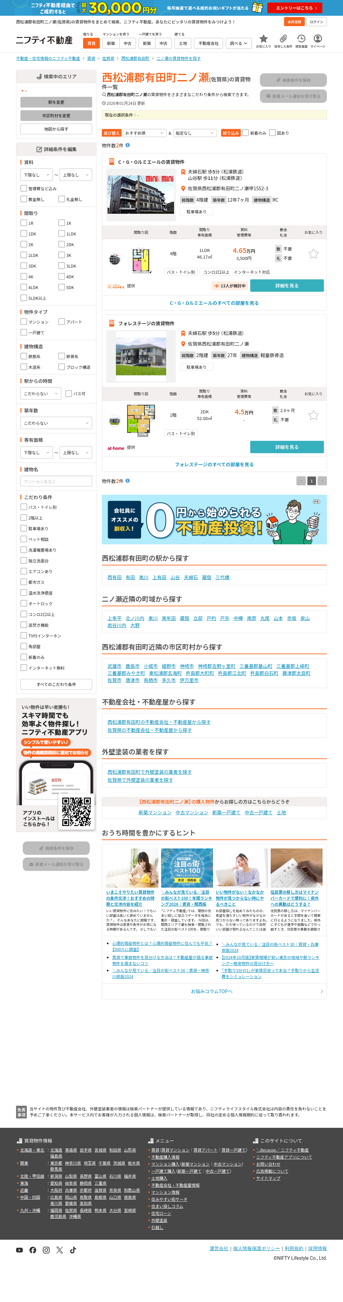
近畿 (24, 1190)
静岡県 (86, 1183)
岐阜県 (71, 1183)
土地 (281, 812)
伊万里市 (189, 680)
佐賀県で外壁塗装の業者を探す (140, 779)
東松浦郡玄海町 (165, 673)
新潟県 (56, 1176)
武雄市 (115, 666)
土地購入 (159, 1178)
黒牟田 (169, 618)
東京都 (56, 1163)
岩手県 (86, 1150)
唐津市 (133, 680)
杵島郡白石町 (264, 673)
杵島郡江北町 (232, 673)
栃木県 (134, 1163)
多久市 (169, 680)
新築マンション (155, 812)
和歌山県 (132, 1190)
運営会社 (219, 1248)
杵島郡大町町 (200, 673)
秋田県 (115, 1150)
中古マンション (192, 812)
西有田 (115, 577)
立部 (198, 618)
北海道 (56, 1150)
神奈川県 (73, 1163)
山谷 (175, 577)
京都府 (86, 1190)
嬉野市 (169, 666)
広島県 (56, 1197)
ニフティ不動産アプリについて (284, 1157)
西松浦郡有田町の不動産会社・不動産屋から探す (159, 721)
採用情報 (317, 1248)
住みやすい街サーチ (169, 1199)
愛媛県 (71, 1203)
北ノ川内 (135, 618)
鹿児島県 (58, 1216)
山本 (278, 618)
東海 (24, 1183)
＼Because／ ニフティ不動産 (282, 1150)
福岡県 (56, 1210)
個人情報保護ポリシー (256, 1248)
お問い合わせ (268, 1164)
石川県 (115, 1176)
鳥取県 (86, 1197)
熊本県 (100, 1210)
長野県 (86, 1176)
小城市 (151, 666)
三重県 (100, 1183)
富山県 (100, 1176)
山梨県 (71, 1176)
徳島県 (130, 1197)
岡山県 (71, 1197)
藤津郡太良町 (296, 673)
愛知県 (56, 1183)
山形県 (130, 1150)
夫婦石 (191, 577)
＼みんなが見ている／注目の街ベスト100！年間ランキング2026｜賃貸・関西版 (186, 898)
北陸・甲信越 (32, 1176)
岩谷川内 (117, 625)
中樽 (238, 618)
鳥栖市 (151, 680)
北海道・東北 (32, 1150)
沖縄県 (75, 1216)
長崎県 (86, 1210)
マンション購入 (165, 1164)
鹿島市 (133, 666)
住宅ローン (161, 1213)
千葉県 (104, 1163)
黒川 (143, 577)
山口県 (115, 1197)
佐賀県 (71, 1210)
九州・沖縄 (30, 1210)
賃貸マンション (175, 1150)
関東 (24, 1163)
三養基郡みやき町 (126, 673)
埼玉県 (90, 1163)
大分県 (115, 1210)
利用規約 (294, 1248)
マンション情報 (165, 1192)
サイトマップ (268, 1178)
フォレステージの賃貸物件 (146, 323)
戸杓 (211, 618)
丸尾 (265, 618)
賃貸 (155, 1150)
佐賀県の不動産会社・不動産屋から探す (150, 730)
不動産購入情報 (165, 1157)
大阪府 (56, 1190)
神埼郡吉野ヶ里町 (216, 666)
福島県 (56, 1156)
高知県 (86, 1203)
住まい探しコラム (167, 1206)
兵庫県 (71, 1190)
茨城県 (119, 1163)
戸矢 (224, 618)
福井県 (130, 1176)
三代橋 (222, 577)
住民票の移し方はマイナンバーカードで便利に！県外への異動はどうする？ (295, 898)
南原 (251, 618)
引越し (157, 1227)
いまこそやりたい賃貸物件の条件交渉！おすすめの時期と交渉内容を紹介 (130, 898)
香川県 (56, 1203)
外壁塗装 (159, 1220)
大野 (135, 625)
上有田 (159, 577)
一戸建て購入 (163, 1171)
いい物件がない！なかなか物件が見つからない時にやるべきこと (240, 898)
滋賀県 (100, 1190)
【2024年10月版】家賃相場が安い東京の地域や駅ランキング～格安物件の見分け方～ (271, 960)
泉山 (305, 618)
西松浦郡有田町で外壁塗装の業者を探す (150, 771)
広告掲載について (272, 1171)
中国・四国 (30, 1197)
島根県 (100, 1197)
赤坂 (291, 618)
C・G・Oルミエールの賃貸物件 (151, 161)
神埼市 (187, 666)
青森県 (71, 1150)
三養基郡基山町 (255, 666)
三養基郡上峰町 (292, 666)
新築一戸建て (226, 812)
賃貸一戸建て (233, 1150)
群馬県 (56, 1169)
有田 (130, 577)
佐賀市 (115, 680)
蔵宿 (206, 577)
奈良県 (115, 1190)
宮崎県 (130, 1210)
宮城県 (100, 1150)
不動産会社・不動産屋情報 (175, 1185)
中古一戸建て (259, 812)
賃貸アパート (206, 1150)
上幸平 (115, 618)
